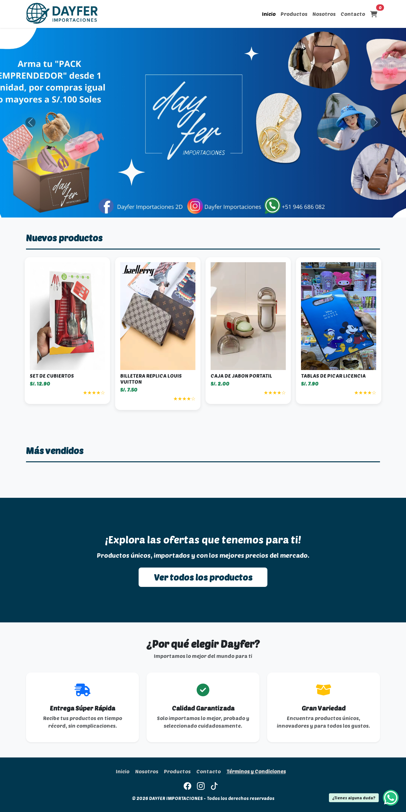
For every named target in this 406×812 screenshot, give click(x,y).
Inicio (269, 14)
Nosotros (324, 14)
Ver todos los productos (203, 577)
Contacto (353, 14)
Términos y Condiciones (256, 771)
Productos (294, 14)
